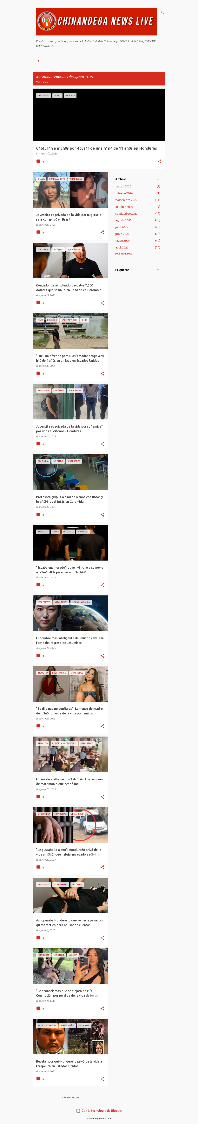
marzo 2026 (123, 186)
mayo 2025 (122, 240)
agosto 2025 (123, 220)
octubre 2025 (124, 207)
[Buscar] (162, 12)
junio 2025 (122, 234)
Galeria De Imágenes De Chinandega (115, 61)
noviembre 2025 (126, 200)
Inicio (40, 61)
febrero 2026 (124, 193)
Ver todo (42, 82)
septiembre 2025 (126, 213)
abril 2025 (122, 247)
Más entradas (70, 1097)
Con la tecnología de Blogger (99, 1110)
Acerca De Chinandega (67, 61)
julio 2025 (121, 227)
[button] (159, 162)
